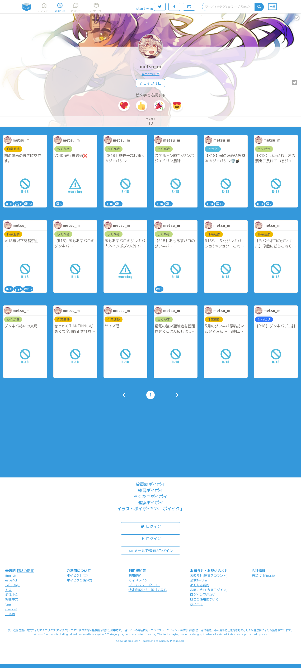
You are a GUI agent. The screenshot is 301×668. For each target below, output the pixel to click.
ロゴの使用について (204, 599)
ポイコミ (196, 604)
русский (11, 609)
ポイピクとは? (77, 575)
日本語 (10, 614)
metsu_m (150, 66)
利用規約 (135, 575)
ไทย (8, 604)
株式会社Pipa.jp (263, 575)
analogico (160, 641)
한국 (8, 590)
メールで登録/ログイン (150, 550)
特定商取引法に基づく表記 (148, 590)
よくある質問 (199, 585)
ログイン (150, 526)
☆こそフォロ (150, 83)
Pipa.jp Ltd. (177, 641)
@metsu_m (150, 73)
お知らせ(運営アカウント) (209, 575)
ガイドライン (138, 580)
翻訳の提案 (25, 570)
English (10, 575)
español (11, 580)
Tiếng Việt (12, 585)
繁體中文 (11, 599)
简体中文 (11, 594)
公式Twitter (199, 580)
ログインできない (202, 594)
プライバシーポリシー (144, 585)
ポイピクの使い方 (79, 580)
